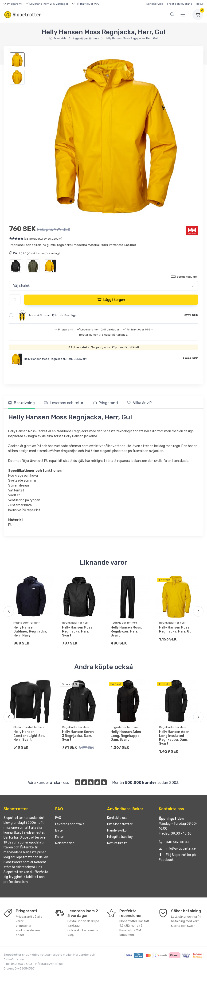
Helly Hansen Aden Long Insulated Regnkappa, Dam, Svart (174, 738)
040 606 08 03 (174, 844)
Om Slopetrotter (120, 826)
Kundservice (154, 3)
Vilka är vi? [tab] (139, 403)
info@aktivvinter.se (177, 850)
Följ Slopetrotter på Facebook (177, 859)
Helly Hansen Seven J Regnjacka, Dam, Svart (78, 736)
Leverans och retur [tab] (63, 403)
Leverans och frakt (69, 826)
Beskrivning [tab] (21, 403)
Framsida (57, 38)
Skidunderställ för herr (28, 727)
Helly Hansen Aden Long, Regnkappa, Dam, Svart (126, 736)
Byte (59, 832)
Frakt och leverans (179, 3)
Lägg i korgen (111, 299)
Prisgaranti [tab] (105, 403)
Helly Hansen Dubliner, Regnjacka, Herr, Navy (30, 631)
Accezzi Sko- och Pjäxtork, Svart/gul (52, 315)
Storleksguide (184, 276)
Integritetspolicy (120, 838)
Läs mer (130, 245)
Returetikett (117, 845)
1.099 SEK (190, 358)
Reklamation (64, 845)
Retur (199, 3)
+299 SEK (190, 315)
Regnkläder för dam (75, 727)
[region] (17, 68)
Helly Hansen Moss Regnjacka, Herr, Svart (77, 631)
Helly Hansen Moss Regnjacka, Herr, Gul (175, 629)
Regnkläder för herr (86, 38)
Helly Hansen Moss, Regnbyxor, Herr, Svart (126, 631)
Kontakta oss (117, 819)
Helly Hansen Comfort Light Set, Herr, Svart (29, 736)
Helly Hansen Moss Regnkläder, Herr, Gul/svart (55, 358)
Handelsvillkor (117, 832)
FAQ (58, 819)
